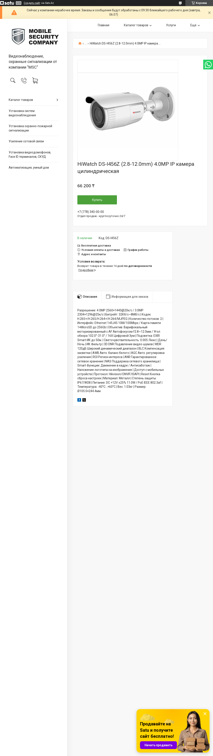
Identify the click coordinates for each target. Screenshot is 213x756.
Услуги (171, 25)
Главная (103, 25)
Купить (97, 200)
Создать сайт (32, 3)
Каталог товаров (21, 100)
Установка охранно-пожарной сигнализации (30, 128)
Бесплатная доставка (96, 245)
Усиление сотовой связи (26, 141)
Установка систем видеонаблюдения (22, 113)
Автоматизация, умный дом (29, 167)
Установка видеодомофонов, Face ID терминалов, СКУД (30, 154)
